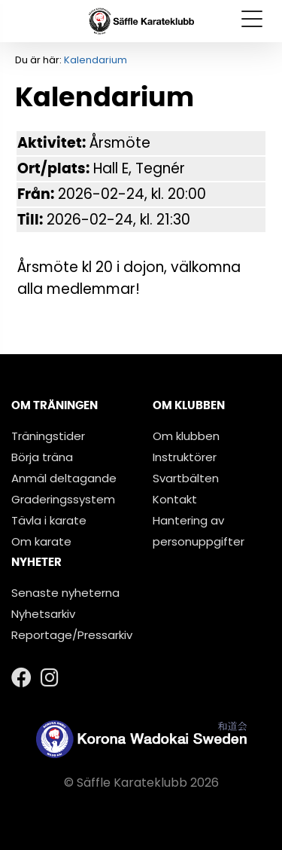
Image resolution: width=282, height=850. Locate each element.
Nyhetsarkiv (43, 614)
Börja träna (42, 457)
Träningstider (48, 436)
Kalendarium (95, 60)
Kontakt (175, 499)
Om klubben (186, 436)
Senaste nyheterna (65, 593)
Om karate (41, 541)
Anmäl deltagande (64, 478)
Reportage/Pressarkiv (71, 635)
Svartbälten (186, 478)
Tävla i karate (48, 520)
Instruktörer (185, 457)
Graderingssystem (63, 499)
